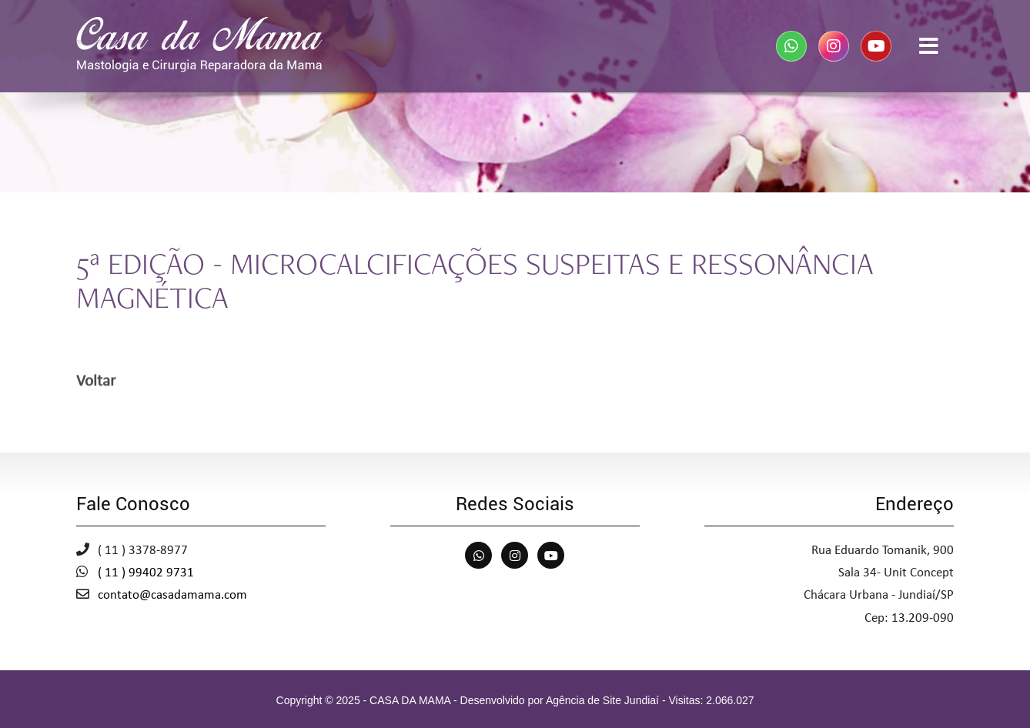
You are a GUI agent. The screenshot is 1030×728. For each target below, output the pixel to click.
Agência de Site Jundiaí (602, 700)
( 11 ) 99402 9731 (146, 572)
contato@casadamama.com (172, 595)
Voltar (95, 383)
